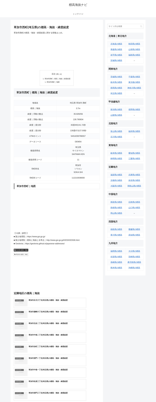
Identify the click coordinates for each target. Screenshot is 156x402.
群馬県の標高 (116, 88)
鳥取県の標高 (116, 202)
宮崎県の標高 (134, 257)
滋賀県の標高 (116, 175)
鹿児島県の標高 (134, 262)
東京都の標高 (134, 82)
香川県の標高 (116, 235)
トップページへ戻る (119, 395)
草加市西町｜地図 (53, 82)
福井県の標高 (134, 131)
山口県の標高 (134, 208)
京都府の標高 (116, 180)
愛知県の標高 (134, 153)
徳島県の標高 (116, 229)
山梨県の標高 (116, 115)
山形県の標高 (134, 49)
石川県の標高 (116, 137)
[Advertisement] (57, 52)
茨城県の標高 (116, 77)
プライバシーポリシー (136, 395)
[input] (125, 26)
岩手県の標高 (116, 55)
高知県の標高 (134, 235)
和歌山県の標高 (134, 186)
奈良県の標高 (134, 180)
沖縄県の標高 (134, 268)
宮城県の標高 (116, 60)
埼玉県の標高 (116, 93)
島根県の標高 (116, 208)
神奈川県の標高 (134, 88)
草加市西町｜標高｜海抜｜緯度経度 (57, 79)
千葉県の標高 (134, 77)
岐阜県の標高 (116, 153)
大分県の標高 (134, 251)
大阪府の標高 (116, 186)
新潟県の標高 (116, 109)
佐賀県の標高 (116, 257)
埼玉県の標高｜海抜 (21, 250)
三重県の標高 (134, 159)
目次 (54, 74)
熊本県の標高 (116, 268)
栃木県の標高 (116, 82)
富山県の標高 (116, 131)
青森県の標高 (116, 49)
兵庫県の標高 (134, 175)
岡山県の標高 (116, 213)
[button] (141, 26)
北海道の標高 (116, 44)
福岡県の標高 (116, 251)
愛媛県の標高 (134, 229)
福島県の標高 (134, 55)
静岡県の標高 (116, 159)
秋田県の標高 (134, 44)
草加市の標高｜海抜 (21, 255)
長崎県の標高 (116, 262)
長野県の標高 (134, 109)
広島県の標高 (134, 202)
